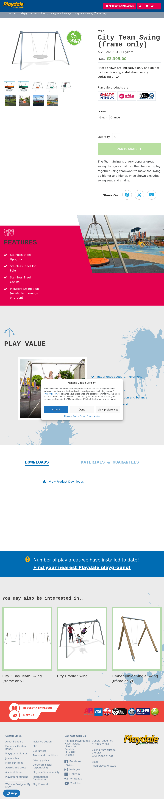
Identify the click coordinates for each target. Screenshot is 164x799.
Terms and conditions (45, 755)
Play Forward (40, 784)
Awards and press (15, 767)
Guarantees (39, 751)
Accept (56, 409)
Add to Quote (127, 148)
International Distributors (40, 778)
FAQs (36, 746)
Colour (102, 111)
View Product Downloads (66, 481)
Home (12, 13)
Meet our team (14, 763)
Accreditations (13, 772)
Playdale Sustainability (46, 772)
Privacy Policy (50, 394)
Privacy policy (93, 416)
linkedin (72, 774)
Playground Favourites (33, 13)
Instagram (73, 769)
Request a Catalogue (37, 708)
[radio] (103, 117)
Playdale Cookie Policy (74, 416)
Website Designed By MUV (17, 786)
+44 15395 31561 (102, 756)
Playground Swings (60, 13)
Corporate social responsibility (42, 766)
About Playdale (14, 741)
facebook (72, 761)
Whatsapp (73, 779)
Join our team (13, 758)
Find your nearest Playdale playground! (82, 567)
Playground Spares (16, 753)
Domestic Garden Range (15, 747)
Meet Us (28, 715)
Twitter (69, 765)
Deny (82, 409)
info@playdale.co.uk (104, 765)
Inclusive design (42, 741)
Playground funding (16, 777)
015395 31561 (100, 744)
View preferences (108, 409)
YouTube (72, 783)
